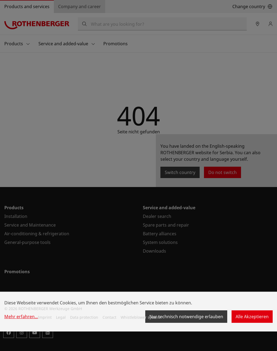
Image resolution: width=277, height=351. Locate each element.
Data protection (84, 317)
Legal (61, 317)
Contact (109, 317)
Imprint (45, 317)
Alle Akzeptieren (252, 317)
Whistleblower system (140, 317)
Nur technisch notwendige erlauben (186, 317)
